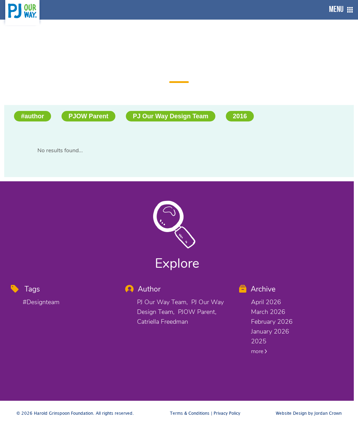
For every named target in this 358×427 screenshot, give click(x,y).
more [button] (259, 351)
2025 (258, 341)
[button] (339, 10)
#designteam (41, 302)
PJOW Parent (88, 116)
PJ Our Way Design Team (170, 116)
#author (32, 116)
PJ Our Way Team (161, 302)
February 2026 (272, 321)
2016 (240, 116)
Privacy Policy (227, 413)
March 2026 (268, 312)
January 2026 (270, 331)
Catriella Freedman (162, 321)
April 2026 (266, 302)
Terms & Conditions (189, 413)
